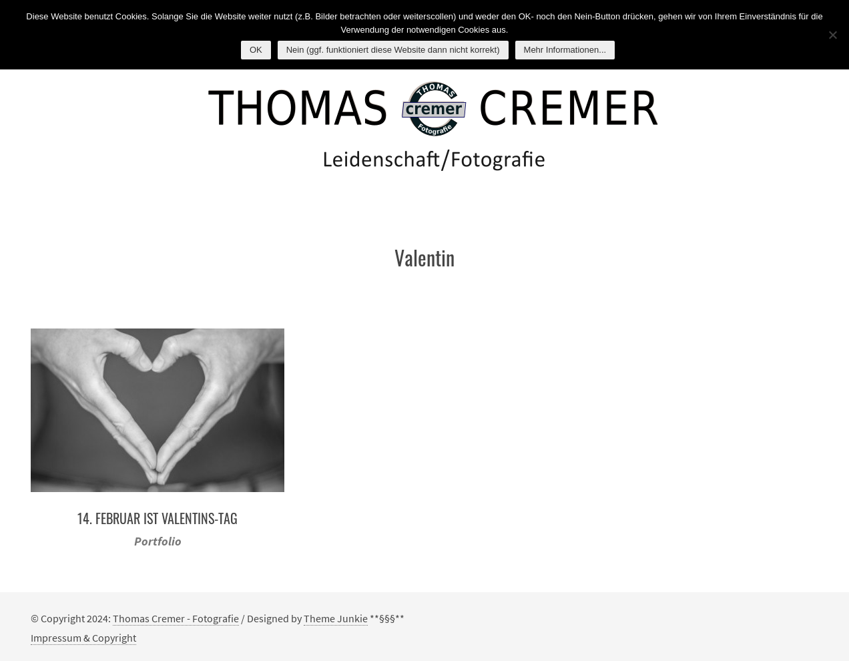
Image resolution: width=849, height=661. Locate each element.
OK (256, 50)
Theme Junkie (336, 618)
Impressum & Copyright (83, 637)
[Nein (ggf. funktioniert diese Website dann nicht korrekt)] (832, 34)
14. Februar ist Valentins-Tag (157, 518)
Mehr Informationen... (565, 50)
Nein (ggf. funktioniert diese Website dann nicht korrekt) (393, 50)
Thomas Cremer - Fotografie (176, 618)
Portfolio (158, 541)
